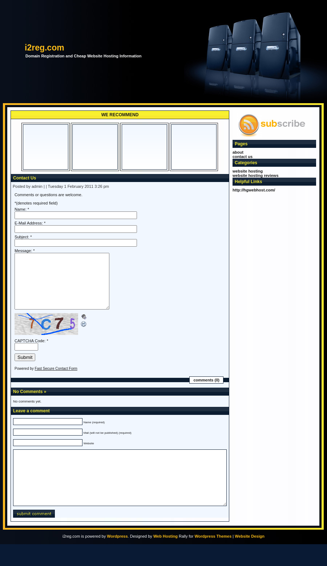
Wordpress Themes (212, 558)
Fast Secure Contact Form (56, 379)
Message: (23, 250)
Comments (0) (206, 391)
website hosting (248, 171)
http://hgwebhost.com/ (254, 190)
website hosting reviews (256, 175)
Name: (21, 209)
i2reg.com (44, 47)
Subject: (22, 237)
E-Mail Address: (29, 223)
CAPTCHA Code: (30, 351)
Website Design (250, 558)
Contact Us (243, 156)
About (238, 152)
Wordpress (117, 558)
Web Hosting (165, 558)
